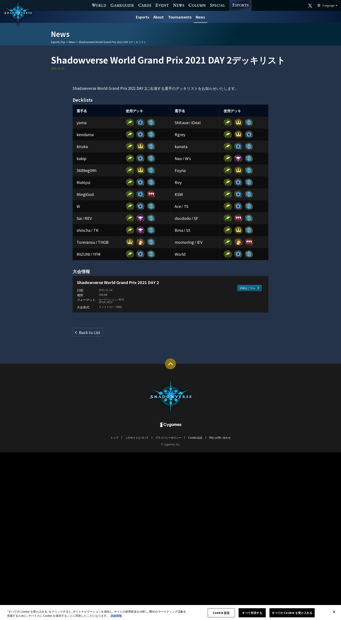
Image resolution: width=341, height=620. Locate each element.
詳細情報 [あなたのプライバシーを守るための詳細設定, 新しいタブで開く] (116, 617)
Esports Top (58, 42)
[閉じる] (334, 613)
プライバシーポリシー (168, 605)
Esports (142, 17)
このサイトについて (137, 605)
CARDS (144, 5)
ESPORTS (240, 1)
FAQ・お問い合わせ (220, 605)
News (200, 17)
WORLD (99, 5)
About (158, 17)
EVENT (162, 5)
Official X (310, 5)
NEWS (179, 5)
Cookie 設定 (195, 605)
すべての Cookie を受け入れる (292, 614)
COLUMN (197, 5)
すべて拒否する (252, 614)
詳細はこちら (247, 472)
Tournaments (180, 17)
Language (322, 5)
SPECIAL (217, 5)
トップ (114, 605)
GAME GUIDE (122, 5)
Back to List (89, 500)
